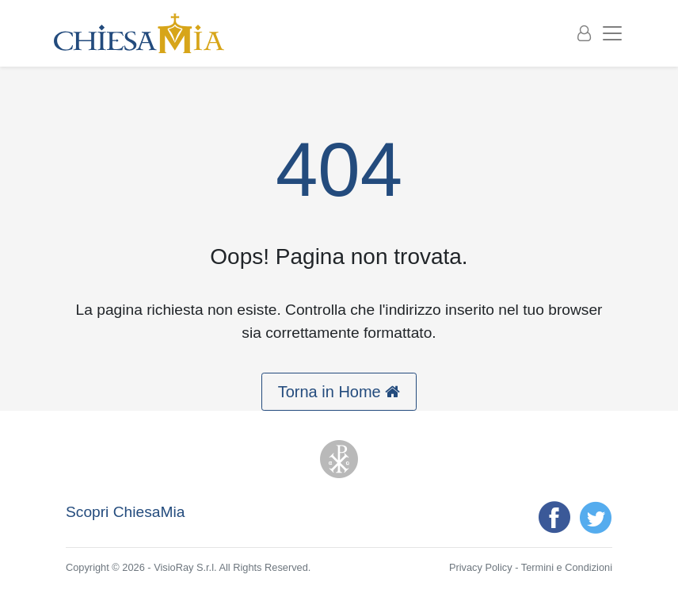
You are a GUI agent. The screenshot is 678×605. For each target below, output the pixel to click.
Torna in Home (339, 391)
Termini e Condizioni (566, 567)
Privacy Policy (480, 567)
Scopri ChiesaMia (125, 512)
